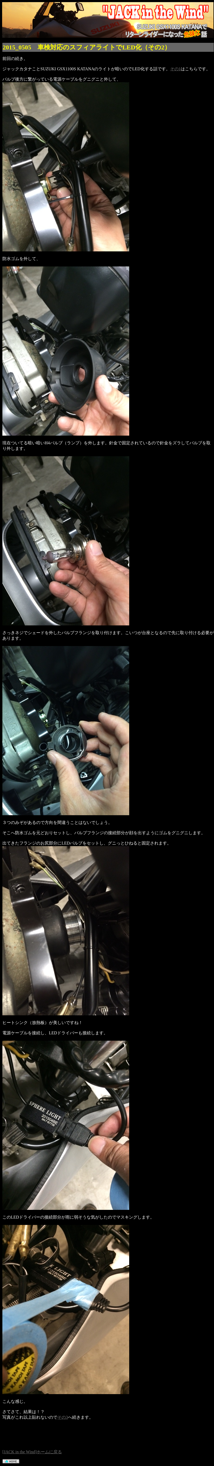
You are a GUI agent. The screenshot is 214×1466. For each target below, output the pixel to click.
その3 (62, 1417)
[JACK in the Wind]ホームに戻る (32, 1452)
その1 (175, 69)
